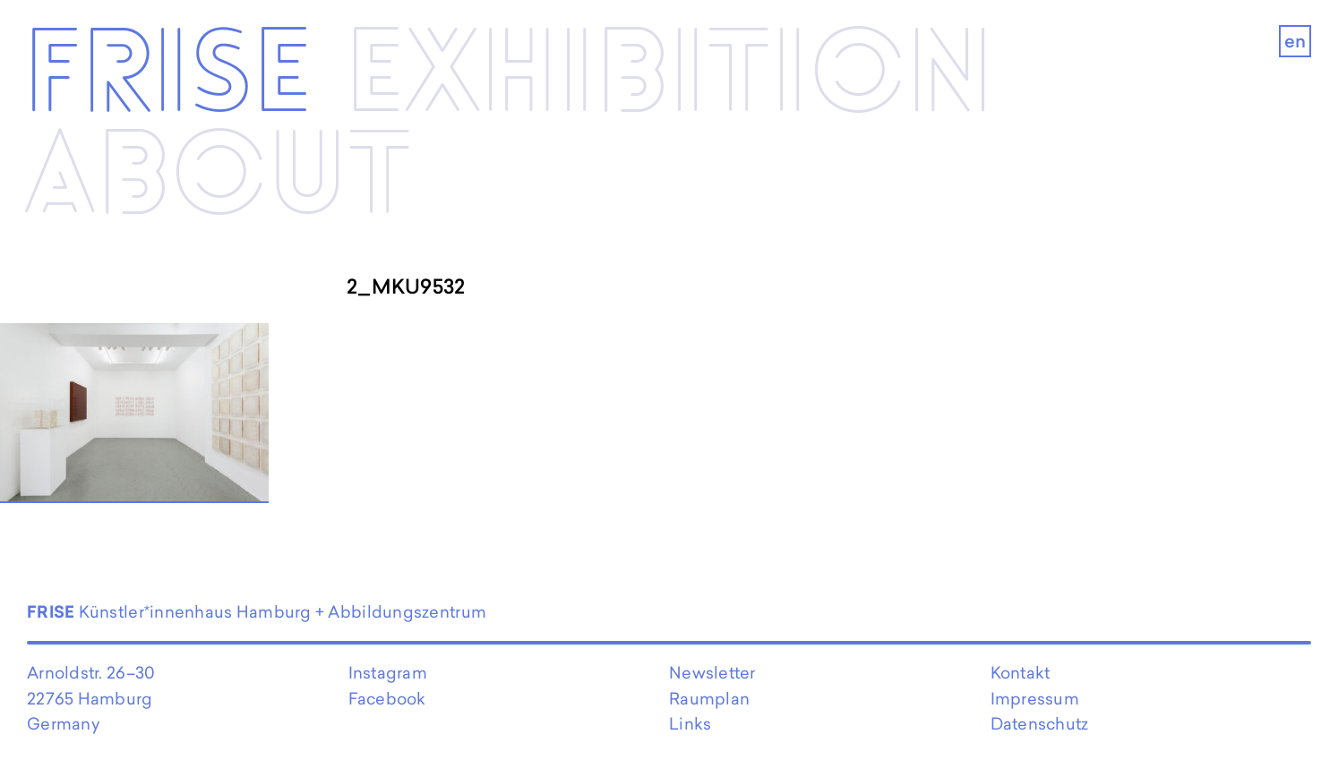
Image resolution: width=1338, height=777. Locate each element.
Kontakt (1021, 673)
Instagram (387, 673)
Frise (168, 76)
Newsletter (712, 673)
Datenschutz (1040, 724)
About (217, 178)
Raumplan (709, 698)
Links (690, 724)
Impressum (1035, 698)
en (1295, 41)
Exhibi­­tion (669, 76)
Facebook (387, 698)
